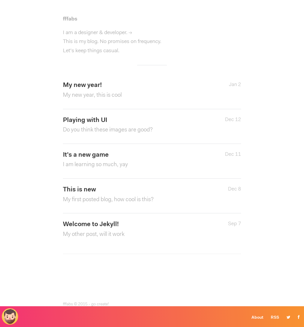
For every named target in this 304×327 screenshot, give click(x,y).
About (257, 318)
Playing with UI (122, 126)
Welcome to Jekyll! (122, 230)
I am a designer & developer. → (97, 33)
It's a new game (122, 160)
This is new (122, 195)
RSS (275, 318)
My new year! (122, 91)
